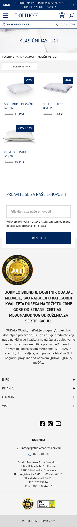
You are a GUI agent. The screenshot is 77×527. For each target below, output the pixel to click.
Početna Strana (12, 56)
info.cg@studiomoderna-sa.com (41, 448)
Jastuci (29, 56)
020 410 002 (68, 24)
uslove (36, 221)
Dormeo (38, 440)
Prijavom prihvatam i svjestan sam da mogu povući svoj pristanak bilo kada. (38, 224)
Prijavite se (39, 238)
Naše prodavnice (18, 24)
